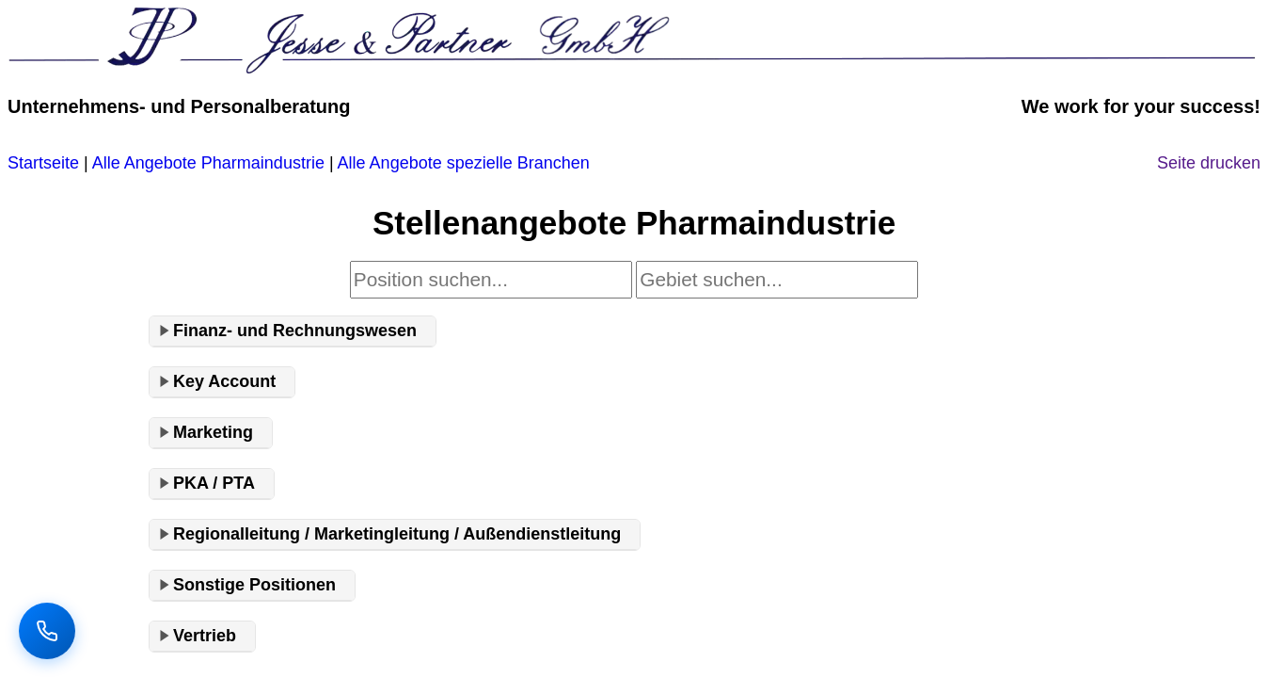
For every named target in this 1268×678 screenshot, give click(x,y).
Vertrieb (204, 635)
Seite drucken (1208, 162)
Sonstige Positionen (254, 584)
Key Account (224, 381)
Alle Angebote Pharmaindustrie (208, 162)
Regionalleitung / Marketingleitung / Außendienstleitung (397, 534)
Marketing (213, 432)
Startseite (43, 162)
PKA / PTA (214, 483)
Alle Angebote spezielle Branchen (464, 162)
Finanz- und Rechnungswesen (295, 330)
